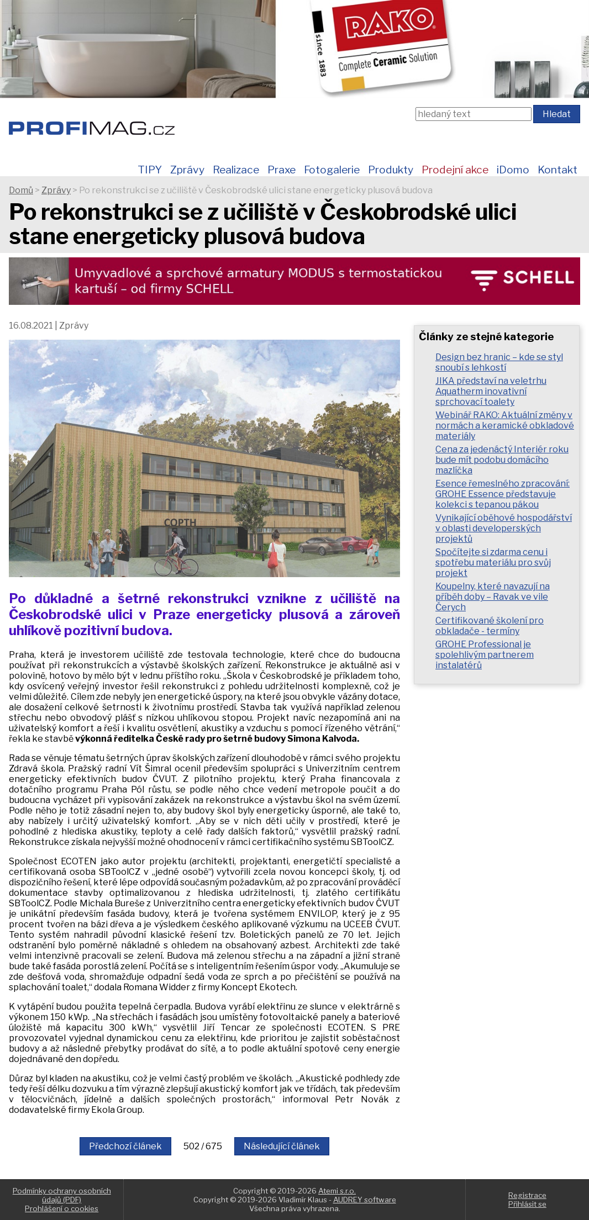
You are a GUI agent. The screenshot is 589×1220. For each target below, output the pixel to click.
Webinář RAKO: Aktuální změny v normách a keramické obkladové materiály (504, 425)
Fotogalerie (332, 169)
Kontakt (557, 169)
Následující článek (282, 1146)
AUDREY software (364, 1199)
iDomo (513, 169)
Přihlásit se (527, 1204)
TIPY (150, 169)
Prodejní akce (455, 169)
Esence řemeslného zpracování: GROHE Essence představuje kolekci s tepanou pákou (502, 494)
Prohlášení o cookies (61, 1208)
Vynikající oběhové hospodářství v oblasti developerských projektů (503, 528)
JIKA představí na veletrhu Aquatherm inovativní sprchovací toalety (490, 391)
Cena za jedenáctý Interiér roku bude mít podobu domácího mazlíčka (502, 460)
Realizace (236, 169)
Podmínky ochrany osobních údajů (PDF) (62, 1195)
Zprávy (187, 169)
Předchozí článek (125, 1146)
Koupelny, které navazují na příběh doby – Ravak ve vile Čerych (492, 596)
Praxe (281, 169)
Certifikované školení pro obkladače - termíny (489, 625)
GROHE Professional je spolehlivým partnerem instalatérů (484, 654)
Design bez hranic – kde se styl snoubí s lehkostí (499, 362)
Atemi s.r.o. (337, 1190)
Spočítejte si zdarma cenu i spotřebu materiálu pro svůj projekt (493, 562)
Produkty (390, 169)
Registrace (527, 1195)
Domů (21, 190)
